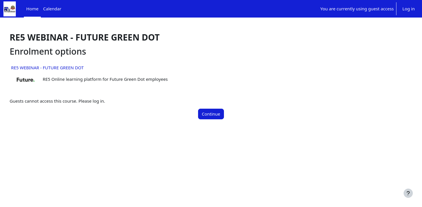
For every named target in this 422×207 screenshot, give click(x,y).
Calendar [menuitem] (52, 9)
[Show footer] (408, 193)
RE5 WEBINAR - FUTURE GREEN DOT (58, 67)
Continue (211, 114)
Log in (408, 9)
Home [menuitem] (32, 9)
